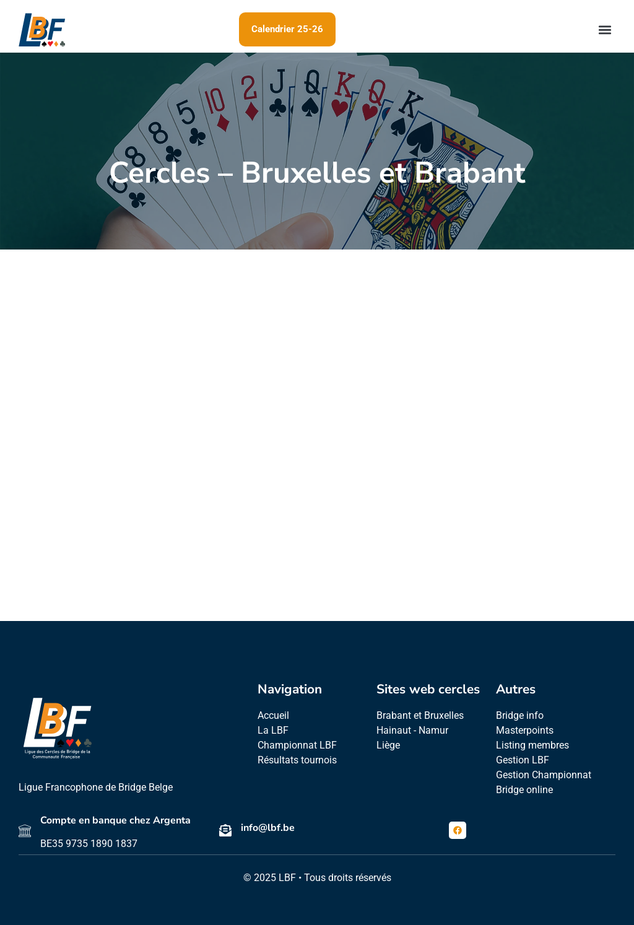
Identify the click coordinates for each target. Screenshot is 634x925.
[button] (605, 29)
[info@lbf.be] (225, 830)
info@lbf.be (268, 828)
